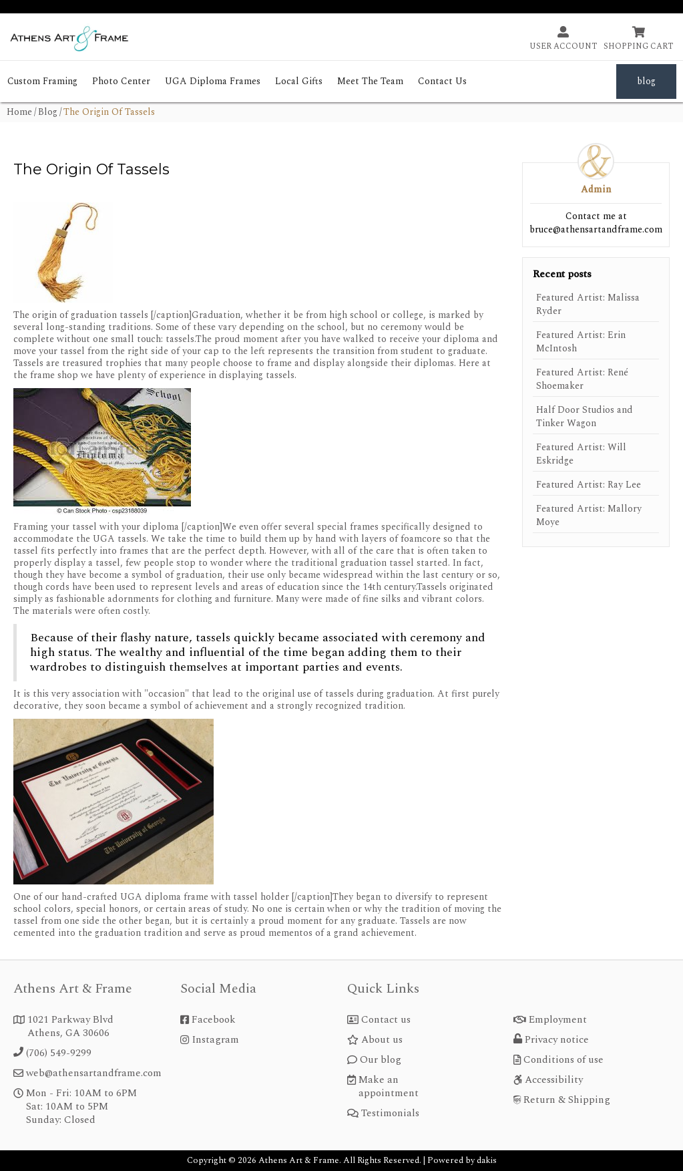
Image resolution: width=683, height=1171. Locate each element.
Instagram (215, 1040)
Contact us (386, 1020)
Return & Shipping (566, 1100)
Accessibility (554, 1080)
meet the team (370, 81)
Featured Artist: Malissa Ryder (588, 304)
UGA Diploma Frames (212, 81)
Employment (558, 1020)
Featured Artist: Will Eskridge (581, 454)
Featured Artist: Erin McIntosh (581, 342)
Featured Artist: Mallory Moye (589, 515)
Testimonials (390, 1113)
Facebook (214, 1020)
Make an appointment (389, 1086)
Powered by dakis (462, 1160)
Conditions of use (563, 1060)
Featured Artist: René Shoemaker (582, 379)
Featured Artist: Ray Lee (588, 485)
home (19, 112)
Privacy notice (557, 1040)
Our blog (380, 1060)
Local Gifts (298, 81)
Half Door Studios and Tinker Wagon (584, 416)
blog (646, 81)
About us (382, 1040)
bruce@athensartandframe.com (595, 229)
